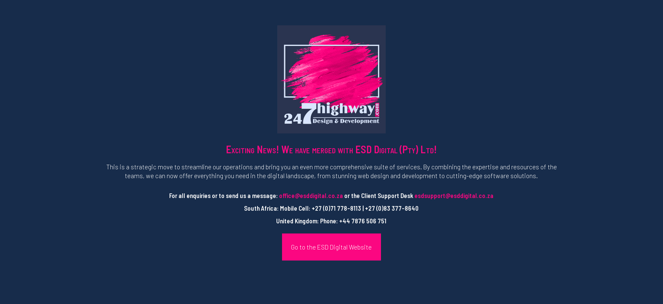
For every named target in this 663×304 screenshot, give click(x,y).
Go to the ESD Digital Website (331, 247)
